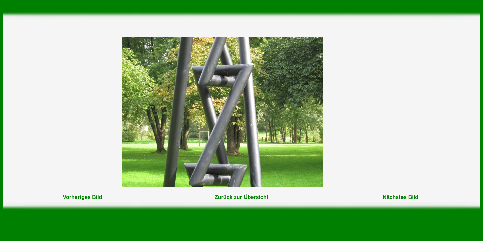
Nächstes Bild (400, 197)
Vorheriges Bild (82, 197)
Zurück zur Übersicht (241, 197)
